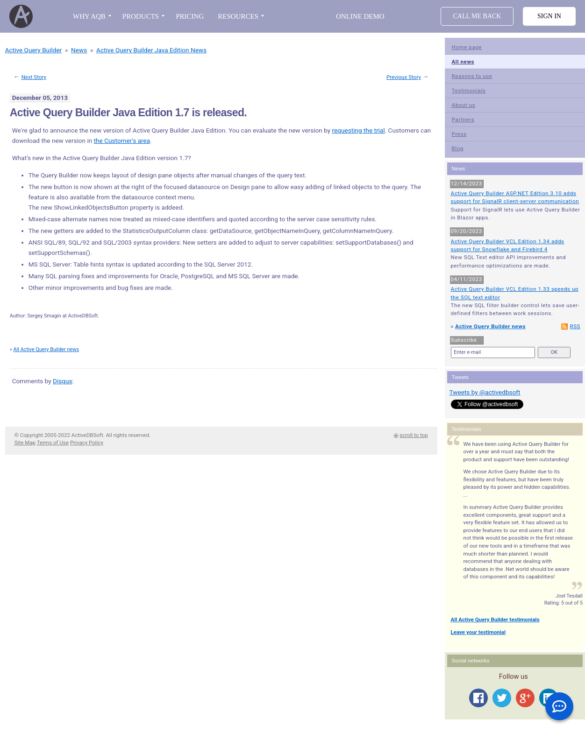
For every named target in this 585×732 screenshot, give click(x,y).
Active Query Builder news (490, 326)
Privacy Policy (86, 442)
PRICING (190, 16)
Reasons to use (472, 76)
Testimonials (469, 90)
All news (463, 61)
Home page (467, 47)
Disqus (62, 381)
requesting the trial (358, 130)
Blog (458, 148)
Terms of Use (53, 442)
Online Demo (360, 16)
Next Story (33, 77)
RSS (575, 326)
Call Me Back (477, 16)
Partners (463, 119)
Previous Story (403, 77)
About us (464, 105)
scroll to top (414, 435)
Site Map (25, 442)
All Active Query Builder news (46, 349)
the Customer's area (122, 140)
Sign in (549, 16)
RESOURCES (238, 16)
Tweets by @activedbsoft (485, 392)
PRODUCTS (140, 16)
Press (459, 134)
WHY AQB (89, 16)
